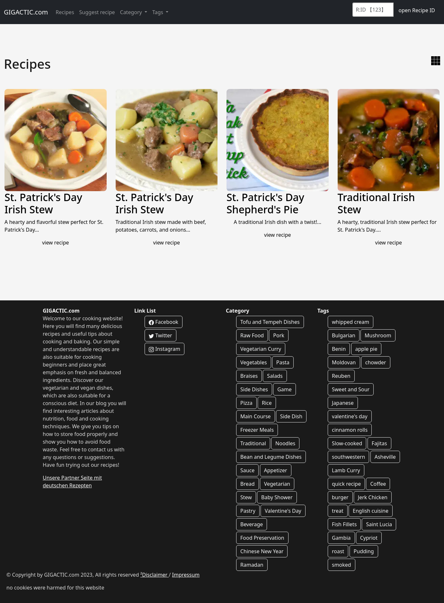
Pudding (364, 551)
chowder (375, 362)
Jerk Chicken (372, 497)
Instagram (164, 348)
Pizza (246, 402)
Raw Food (252, 335)
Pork (278, 335)
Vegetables (253, 362)
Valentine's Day (283, 510)
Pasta (282, 362)
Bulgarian (343, 335)
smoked (341, 564)
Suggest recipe (97, 12)
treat (337, 510)
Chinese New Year (261, 551)
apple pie (366, 348)
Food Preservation (262, 537)
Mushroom (378, 335)
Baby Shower (276, 497)
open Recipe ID (416, 10)
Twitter (160, 335)
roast (338, 551)
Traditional (253, 443)
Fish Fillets (344, 524)
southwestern (348, 456)
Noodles (285, 443)
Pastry (247, 510)
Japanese (343, 402)
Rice (267, 402)
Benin (339, 348)
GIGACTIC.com (26, 12)
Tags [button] (158, 12)
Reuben (341, 375)
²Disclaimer (154, 574)
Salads (274, 375)
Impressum (186, 574)
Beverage (251, 524)
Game (284, 389)
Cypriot (368, 537)
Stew (246, 497)
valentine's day (350, 416)
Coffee (378, 483)
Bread (247, 483)
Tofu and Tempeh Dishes (270, 321)
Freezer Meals (257, 429)
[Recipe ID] (373, 10)
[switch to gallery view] (435, 60)
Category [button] (131, 12)
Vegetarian (277, 483)
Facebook (163, 321)
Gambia (341, 537)
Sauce (247, 470)
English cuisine (370, 510)
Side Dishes (254, 389)
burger (340, 497)
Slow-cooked (347, 443)
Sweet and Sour (350, 389)
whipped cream (350, 321)
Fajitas (379, 443)
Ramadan (251, 564)
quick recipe (346, 483)
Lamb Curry (346, 470)
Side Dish (291, 416)
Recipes (65, 12)
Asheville (385, 456)
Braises (249, 375)
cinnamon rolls (350, 429)
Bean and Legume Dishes (271, 456)
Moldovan (344, 362)
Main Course (255, 416)
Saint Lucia (379, 524)
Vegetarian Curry (260, 348)
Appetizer (275, 470)
